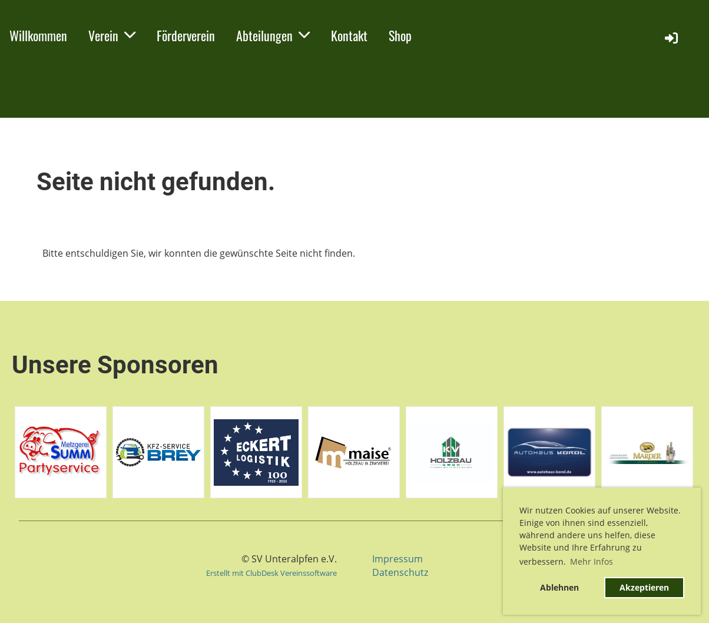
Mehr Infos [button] (591, 561)
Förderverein (186, 35)
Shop (400, 35)
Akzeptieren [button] (644, 587)
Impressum (397, 558)
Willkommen (38, 35)
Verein (111, 35)
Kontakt (349, 35)
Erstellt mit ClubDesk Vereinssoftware (271, 573)
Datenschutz (400, 572)
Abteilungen (273, 35)
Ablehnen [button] (559, 587)
